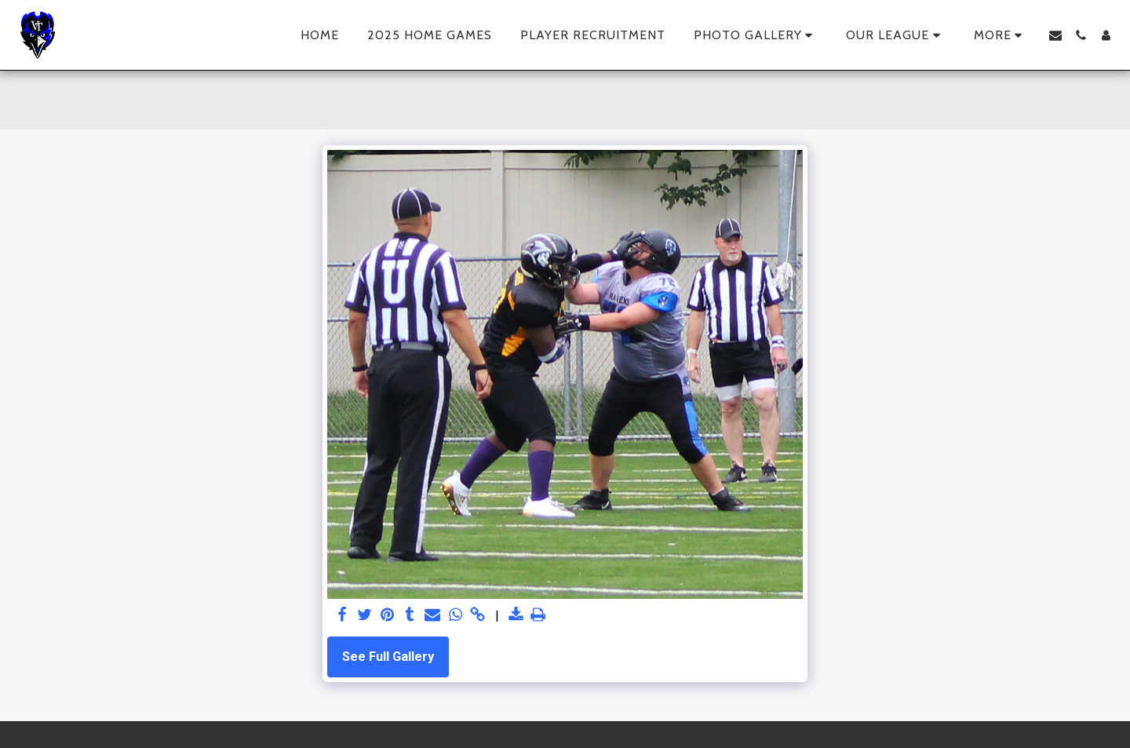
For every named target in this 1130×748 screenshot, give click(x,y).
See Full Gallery (388, 656)
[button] (756, 35)
